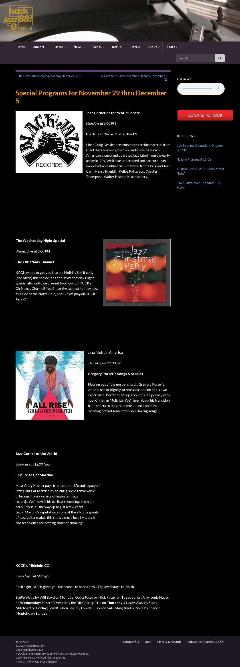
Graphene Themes (46, 661)
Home (20, 47)
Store (172, 47)
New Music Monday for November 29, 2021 (53, 76)
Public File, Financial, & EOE (206, 641)
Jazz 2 (135, 47)
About (153, 47)
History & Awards (169, 641)
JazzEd (117, 47)
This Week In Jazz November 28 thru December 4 (133, 76)
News (78, 47)
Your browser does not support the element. (201, 89)
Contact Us (130, 641)
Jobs (147, 641)
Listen (60, 47)
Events (97, 47)
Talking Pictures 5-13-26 (194, 159)
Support (39, 47)
